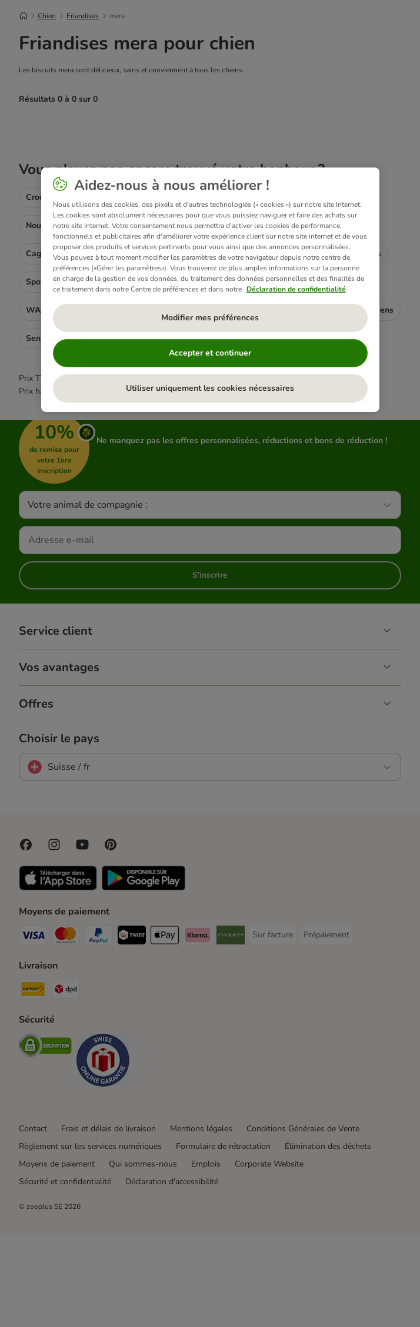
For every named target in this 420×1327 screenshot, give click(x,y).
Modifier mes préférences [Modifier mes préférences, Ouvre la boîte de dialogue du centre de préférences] (210, 317)
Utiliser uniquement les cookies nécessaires (210, 388)
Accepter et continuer (210, 352)
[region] (210, 289)
